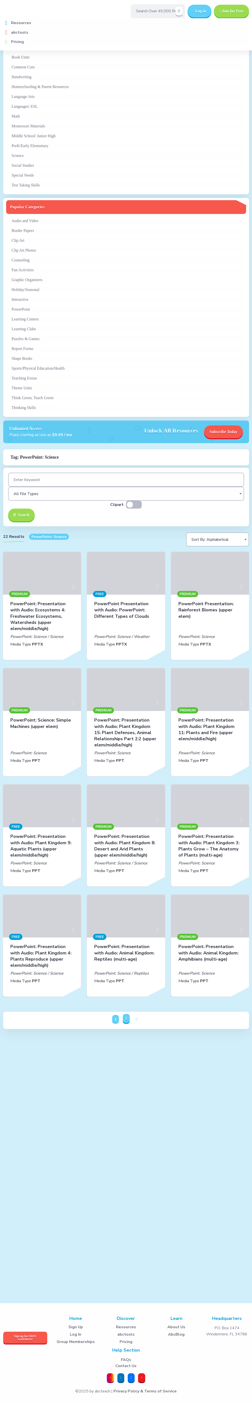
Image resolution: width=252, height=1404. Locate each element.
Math (16, 116)
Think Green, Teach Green (32, 398)
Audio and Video (25, 221)
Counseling (21, 260)
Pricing (17, 42)
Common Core (23, 67)
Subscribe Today (223, 432)
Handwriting (22, 77)
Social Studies (23, 165)
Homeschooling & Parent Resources (40, 87)
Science (18, 155)
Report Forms (22, 349)
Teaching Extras (24, 378)
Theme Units (22, 388)
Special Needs (23, 175)
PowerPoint (21, 309)
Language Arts (23, 96)
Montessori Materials (28, 126)
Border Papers (23, 230)
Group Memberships (76, 1342)
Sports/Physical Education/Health (38, 368)
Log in (199, 11)
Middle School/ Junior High (34, 136)
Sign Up (75, 1327)
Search (22, 515)
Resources (21, 23)
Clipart (117, 505)
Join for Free (231, 11)
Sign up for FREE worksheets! (25, 1337)
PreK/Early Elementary (30, 146)
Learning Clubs (24, 329)
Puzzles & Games (26, 339)
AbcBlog (176, 1334)
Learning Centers (25, 319)
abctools (19, 32)
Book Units (21, 57)
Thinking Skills (24, 408)
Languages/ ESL (25, 106)
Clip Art (18, 240)
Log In (75, 1334)
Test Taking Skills (26, 185)
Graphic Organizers (27, 280)
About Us (176, 1327)
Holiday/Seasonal (25, 289)
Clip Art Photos (24, 250)
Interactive (20, 299)
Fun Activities (23, 270)
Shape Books (22, 358)
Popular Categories (27, 207)
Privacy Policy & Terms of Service (145, 1391)
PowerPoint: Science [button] (49, 536)
